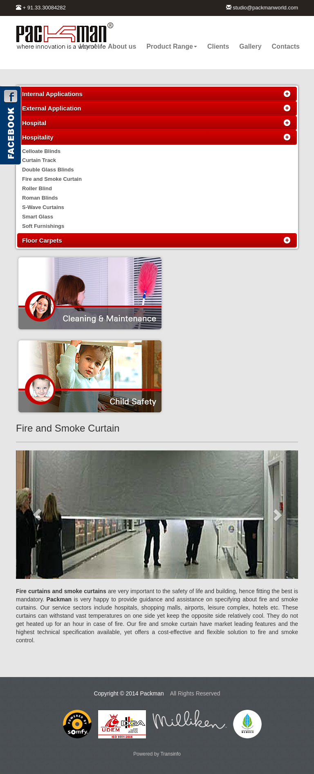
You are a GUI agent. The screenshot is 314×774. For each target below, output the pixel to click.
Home (88, 46)
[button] (37, 514)
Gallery (250, 46)
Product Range (171, 46)
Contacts (286, 46)
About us (122, 46)
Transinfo (170, 754)
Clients (218, 46)
